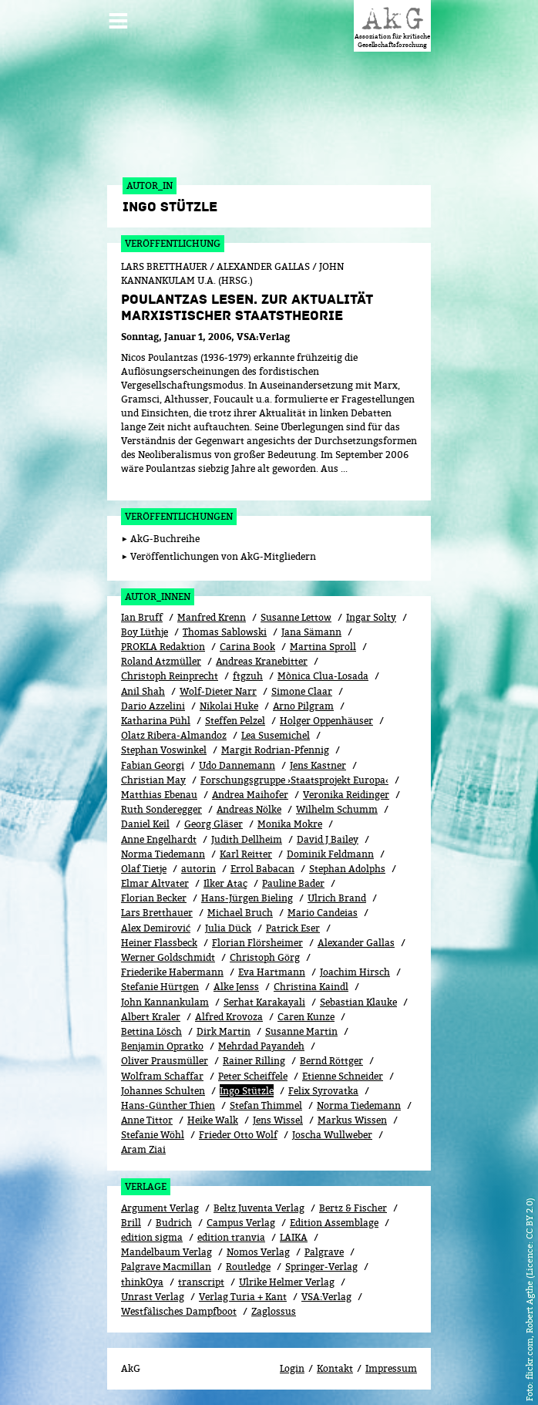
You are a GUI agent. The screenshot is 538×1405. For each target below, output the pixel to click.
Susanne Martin (301, 1031)
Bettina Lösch (151, 1031)
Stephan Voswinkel (164, 749)
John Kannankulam (165, 1002)
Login (292, 1368)
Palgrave (324, 1251)
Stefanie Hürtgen (160, 986)
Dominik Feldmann (330, 854)
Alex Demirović (155, 928)
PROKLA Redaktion (163, 646)
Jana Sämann (311, 631)
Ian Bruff (142, 617)
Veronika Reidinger (346, 794)
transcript (201, 1282)
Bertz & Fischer (353, 1208)
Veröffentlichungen (179, 516)
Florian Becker (154, 898)
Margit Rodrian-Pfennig (275, 749)
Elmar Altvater (155, 883)
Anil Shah (143, 691)
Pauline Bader (293, 883)
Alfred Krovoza (229, 1016)
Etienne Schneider (342, 1076)
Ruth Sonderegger (161, 809)
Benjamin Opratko (162, 1046)
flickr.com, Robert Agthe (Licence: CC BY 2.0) (529, 1289)
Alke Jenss (236, 986)
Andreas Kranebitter (262, 661)
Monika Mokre (289, 824)
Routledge (248, 1266)
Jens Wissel (278, 1120)
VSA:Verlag (326, 1296)
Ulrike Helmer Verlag (287, 1282)
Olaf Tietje (143, 868)
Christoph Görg (265, 957)
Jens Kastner (318, 765)
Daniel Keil (145, 824)
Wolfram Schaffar (162, 1076)
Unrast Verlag (152, 1296)
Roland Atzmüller (161, 661)
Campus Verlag (241, 1222)
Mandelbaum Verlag (166, 1251)
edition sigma (152, 1237)
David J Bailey (327, 839)
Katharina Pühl (155, 720)
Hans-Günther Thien (168, 1105)
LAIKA (294, 1237)
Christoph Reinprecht (169, 675)
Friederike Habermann (172, 972)
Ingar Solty (371, 617)
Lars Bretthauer (157, 912)
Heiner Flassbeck (159, 942)
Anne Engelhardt (159, 839)
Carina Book (247, 646)
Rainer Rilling (254, 1060)
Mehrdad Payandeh (261, 1046)
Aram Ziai (143, 1149)
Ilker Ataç (225, 883)
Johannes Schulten (163, 1090)
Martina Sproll (323, 646)
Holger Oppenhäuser (326, 720)
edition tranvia (231, 1237)
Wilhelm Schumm (337, 809)
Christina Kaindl (311, 986)
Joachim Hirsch (355, 972)
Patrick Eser (293, 928)
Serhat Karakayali (264, 1002)
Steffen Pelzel (235, 720)
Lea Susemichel (275, 735)
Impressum (391, 1368)
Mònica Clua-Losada (322, 675)
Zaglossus (273, 1311)
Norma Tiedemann (163, 854)
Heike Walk (212, 1120)
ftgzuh (248, 675)
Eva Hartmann (271, 972)
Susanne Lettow (296, 617)
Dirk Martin (224, 1031)
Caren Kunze (306, 1016)
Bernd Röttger (331, 1060)
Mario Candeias (322, 912)
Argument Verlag (160, 1208)
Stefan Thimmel (266, 1105)
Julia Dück (228, 928)
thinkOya (142, 1282)
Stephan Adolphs (347, 868)
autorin (198, 868)
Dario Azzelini (153, 706)
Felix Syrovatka (323, 1090)
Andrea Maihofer (250, 794)
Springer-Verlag (321, 1266)
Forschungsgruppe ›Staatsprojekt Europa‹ (294, 780)
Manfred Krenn (211, 617)
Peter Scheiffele (252, 1076)
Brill (131, 1222)
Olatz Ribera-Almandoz (174, 735)
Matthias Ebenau (159, 794)
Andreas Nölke (249, 809)
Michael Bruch (240, 912)
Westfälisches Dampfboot (179, 1311)
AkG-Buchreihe (165, 538)
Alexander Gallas (356, 942)
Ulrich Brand (337, 898)
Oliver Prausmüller (164, 1060)
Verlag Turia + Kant (243, 1296)
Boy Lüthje (144, 631)
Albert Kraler (150, 1016)
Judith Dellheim (246, 839)
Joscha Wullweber (332, 1134)
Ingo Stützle (247, 1090)
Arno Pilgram (303, 706)
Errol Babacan (262, 868)
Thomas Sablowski (225, 631)
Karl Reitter (246, 854)
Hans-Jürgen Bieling (247, 898)
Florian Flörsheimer (257, 942)
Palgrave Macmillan (166, 1266)
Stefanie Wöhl (152, 1134)
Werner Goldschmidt (168, 957)
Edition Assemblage (334, 1222)
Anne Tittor (147, 1120)
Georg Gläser (213, 824)
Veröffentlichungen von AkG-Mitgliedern (223, 556)
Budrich (174, 1222)
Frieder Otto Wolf (238, 1134)
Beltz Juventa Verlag (259, 1208)
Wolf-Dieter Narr (218, 691)
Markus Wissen (352, 1120)
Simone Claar (301, 691)
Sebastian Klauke (358, 1002)
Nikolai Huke (229, 706)
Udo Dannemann (237, 765)
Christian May (153, 780)
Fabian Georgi (152, 765)
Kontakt (335, 1368)
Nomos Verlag (258, 1251)
